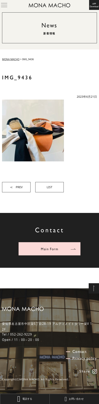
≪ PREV (16, 187)
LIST (49, 187)
